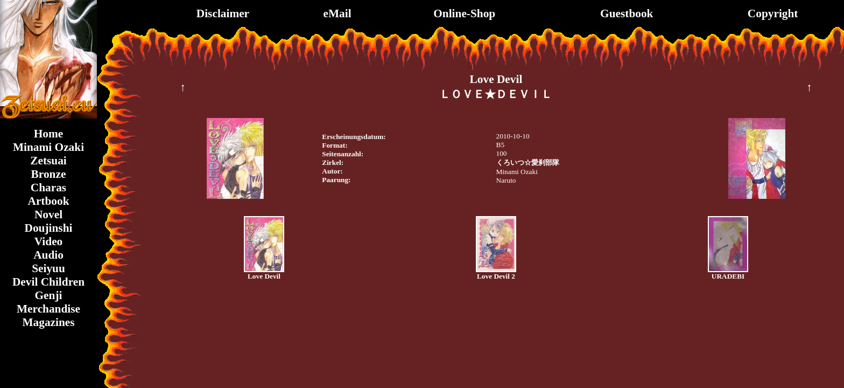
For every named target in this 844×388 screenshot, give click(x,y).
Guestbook (626, 13)
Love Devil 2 (496, 276)
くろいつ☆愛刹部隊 (527, 162)
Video (48, 241)
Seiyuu (48, 268)
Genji (48, 295)
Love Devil (264, 276)
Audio (48, 254)
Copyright (773, 13)
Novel (48, 214)
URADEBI (728, 276)
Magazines (48, 322)
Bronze (48, 174)
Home (49, 133)
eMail (337, 13)
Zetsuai (48, 160)
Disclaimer (222, 13)
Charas (48, 187)
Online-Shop (464, 13)
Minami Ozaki (48, 147)
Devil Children (48, 281)
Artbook (48, 201)
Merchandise (48, 308)
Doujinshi (49, 227)
